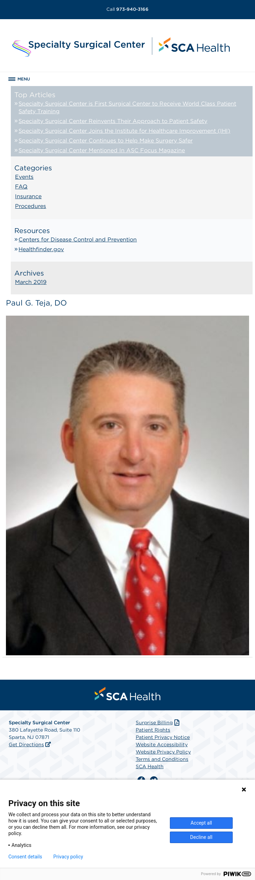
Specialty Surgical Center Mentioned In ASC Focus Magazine (101, 150)
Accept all (201, 823)
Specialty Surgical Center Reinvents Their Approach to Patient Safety (112, 121)
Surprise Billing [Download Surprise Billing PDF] (158, 722)
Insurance (28, 196)
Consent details (25, 856)
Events (24, 176)
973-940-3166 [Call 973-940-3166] (127, 9)
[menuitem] (127, 694)
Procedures (30, 206)
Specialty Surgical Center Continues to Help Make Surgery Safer (105, 140)
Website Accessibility (162, 744)
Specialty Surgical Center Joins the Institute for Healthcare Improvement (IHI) (124, 131)
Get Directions (26, 744)
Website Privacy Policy (163, 752)
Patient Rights (153, 730)
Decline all (201, 837)
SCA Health (150, 766)
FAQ (21, 186)
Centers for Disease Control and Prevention (77, 239)
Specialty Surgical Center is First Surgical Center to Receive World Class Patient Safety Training (127, 107)
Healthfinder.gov (41, 249)
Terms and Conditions (162, 759)
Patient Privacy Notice (163, 737)
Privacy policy (68, 856)
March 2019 (30, 282)
